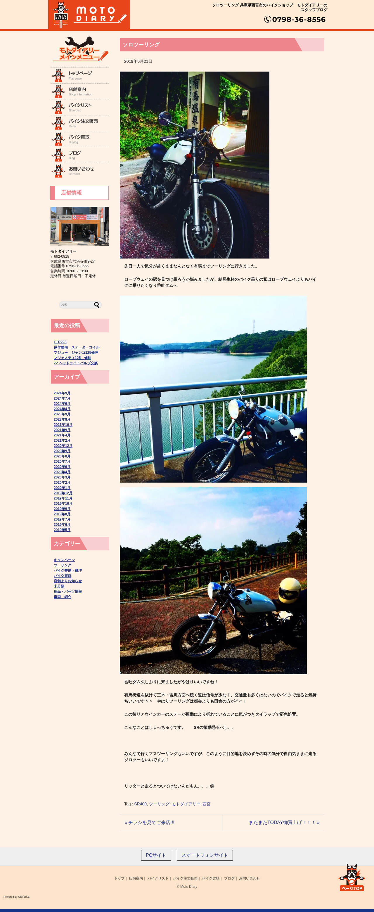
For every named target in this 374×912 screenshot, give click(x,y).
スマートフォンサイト (204, 855)
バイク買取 (62, 576)
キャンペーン (64, 560)
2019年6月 (62, 525)
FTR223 (60, 342)
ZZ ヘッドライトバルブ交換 (76, 363)
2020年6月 (62, 467)
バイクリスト (158, 878)
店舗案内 (136, 878)
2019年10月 (63, 504)
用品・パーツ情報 (68, 591)
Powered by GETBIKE (17, 896)
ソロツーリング (141, 45)
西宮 (206, 804)
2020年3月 (62, 477)
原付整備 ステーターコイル (76, 347)
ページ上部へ (351, 876)
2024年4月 (62, 409)
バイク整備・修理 (68, 570)
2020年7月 (62, 462)
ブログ (229, 878)
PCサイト (156, 855)
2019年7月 (62, 519)
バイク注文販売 (185, 878)
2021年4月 (62, 435)
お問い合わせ (249, 878)
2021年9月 (62, 430)
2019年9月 (62, 509)
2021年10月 (63, 425)
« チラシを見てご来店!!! (149, 822)
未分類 (59, 586)
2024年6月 (62, 404)
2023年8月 (62, 419)
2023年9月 (62, 414)
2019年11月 (63, 498)
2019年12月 (63, 493)
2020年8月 (62, 456)
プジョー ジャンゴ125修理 (76, 353)
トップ (119, 878)
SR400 (140, 804)
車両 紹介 (62, 597)
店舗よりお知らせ (68, 581)
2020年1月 (62, 488)
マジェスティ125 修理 (72, 358)
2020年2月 (62, 483)
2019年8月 (62, 514)
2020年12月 (63, 446)
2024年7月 (62, 398)
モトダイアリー (186, 804)
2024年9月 (62, 393)
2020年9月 (62, 451)
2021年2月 (62, 440)
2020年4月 (62, 472)
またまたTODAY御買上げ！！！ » (284, 822)
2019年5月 (62, 530)
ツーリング (159, 804)
